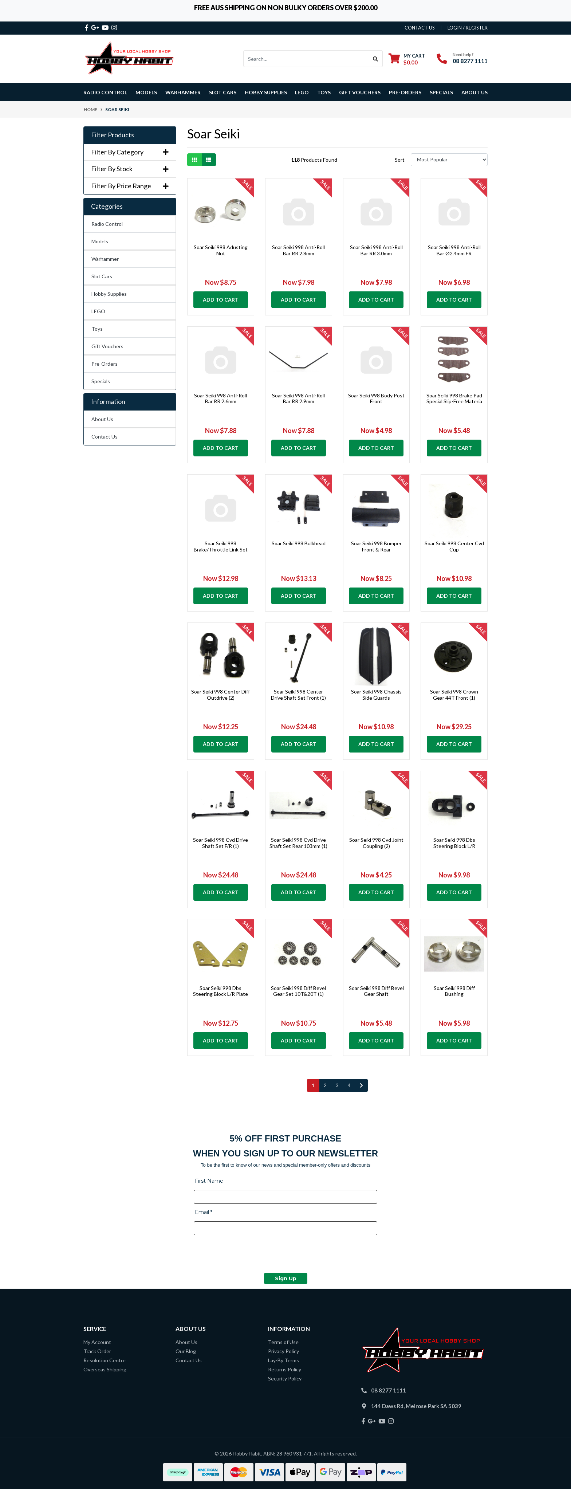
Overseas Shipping (104, 1369)
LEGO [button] (302, 92)
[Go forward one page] (361, 1085)
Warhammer (183, 92)
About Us (474, 92)
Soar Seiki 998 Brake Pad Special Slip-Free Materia (454, 398)
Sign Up (285, 1278)
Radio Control (107, 224)
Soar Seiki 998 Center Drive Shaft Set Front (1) (298, 694)
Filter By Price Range (130, 186)
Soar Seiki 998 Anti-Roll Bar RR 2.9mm (298, 398)
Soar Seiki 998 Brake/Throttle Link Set (221, 546)
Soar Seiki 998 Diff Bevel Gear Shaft (376, 991)
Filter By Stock (130, 169)
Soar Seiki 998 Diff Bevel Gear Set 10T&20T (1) (298, 991)
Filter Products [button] (112, 135)
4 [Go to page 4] (349, 1085)
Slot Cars (101, 276)
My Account (97, 1342)
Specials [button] (441, 92)
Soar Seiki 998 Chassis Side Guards (376, 694)
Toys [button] (324, 92)
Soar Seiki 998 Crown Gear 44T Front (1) (454, 694)
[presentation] (249, 1255)
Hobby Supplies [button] (266, 92)
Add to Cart (221, 299)
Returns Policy (284, 1369)
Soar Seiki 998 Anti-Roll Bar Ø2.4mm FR (454, 250)
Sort (400, 160)
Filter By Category (130, 152)
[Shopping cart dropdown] (406, 59)
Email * (203, 1212)
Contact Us (104, 436)
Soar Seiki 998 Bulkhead (299, 543)
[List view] (208, 159)
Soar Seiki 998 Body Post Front (376, 398)
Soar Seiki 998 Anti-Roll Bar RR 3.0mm (376, 250)
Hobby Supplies (109, 294)
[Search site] (376, 58)
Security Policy (285, 1378)
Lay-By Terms (283, 1360)
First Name (209, 1181)
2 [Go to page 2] (325, 1085)
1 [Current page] (313, 1085)
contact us (420, 28)
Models (99, 241)
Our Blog (186, 1351)
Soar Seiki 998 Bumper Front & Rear (376, 546)
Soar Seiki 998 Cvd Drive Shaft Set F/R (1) (220, 843)
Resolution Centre (104, 1360)
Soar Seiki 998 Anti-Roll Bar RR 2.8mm (298, 250)
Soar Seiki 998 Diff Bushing (454, 991)
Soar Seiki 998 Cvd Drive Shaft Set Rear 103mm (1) (298, 843)
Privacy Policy (283, 1351)
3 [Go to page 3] (337, 1085)
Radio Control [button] (105, 92)
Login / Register (468, 28)
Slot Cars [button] (222, 92)
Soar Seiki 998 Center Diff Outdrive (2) (220, 694)
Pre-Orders (405, 92)
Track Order (97, 1351)
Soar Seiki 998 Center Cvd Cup (454, 546)
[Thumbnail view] (194, 159)
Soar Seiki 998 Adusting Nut (221, 250)
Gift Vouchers (360, 92)
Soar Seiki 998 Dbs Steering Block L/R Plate (220, 991)
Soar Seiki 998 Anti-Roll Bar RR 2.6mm (220, 398)
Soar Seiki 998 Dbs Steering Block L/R (454, 843)
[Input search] (306, 58)
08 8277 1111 (470, 60)
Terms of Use (283, 1342)
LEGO (98, 311)
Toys (97, 329)
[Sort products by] (449, 159)
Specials (100, 381)
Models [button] (146, 92)
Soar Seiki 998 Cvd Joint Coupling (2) (376, 843)
